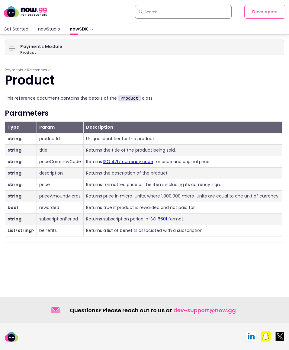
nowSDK (79, 29)
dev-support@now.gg (204, 310)
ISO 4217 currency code (128, 162)
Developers (265, 12)
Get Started (16, 29)
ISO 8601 (158, 219)
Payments (14, 69)
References (37, 69)
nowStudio (49, 29)
